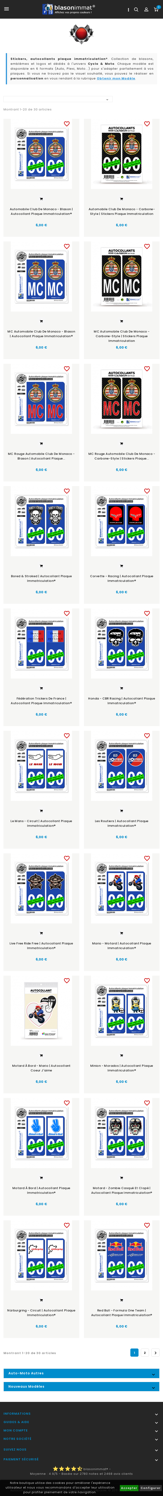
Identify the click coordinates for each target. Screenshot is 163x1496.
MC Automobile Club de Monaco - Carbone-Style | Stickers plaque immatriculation (121, 336)
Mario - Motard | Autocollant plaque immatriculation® (121, 945)
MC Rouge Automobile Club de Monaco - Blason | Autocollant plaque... (41, 455)
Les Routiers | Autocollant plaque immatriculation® (122, 822)
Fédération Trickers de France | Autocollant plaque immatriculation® (41, 700)
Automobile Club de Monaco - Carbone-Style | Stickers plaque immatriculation (122, 211)
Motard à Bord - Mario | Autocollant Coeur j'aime (41, 1067)
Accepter (129, 1488)
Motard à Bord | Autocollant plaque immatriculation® (41, 1189)
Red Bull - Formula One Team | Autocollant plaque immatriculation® (121, 1312)
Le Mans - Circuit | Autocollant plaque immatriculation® (41, 822)
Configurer (151, 1488)
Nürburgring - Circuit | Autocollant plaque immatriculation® (41, 1312)
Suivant (155, 1352)
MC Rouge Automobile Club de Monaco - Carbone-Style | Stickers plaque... (121, 455)
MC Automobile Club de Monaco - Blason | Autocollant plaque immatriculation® (41, 333)
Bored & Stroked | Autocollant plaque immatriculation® (41, 578)
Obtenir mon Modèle (116, 78)
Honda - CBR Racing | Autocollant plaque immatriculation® (121, 700)
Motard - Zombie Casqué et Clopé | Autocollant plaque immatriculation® (121, 1189)
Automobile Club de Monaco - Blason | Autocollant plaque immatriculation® (41, 211)
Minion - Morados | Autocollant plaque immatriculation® (121, 1067)
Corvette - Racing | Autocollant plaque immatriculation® (121, 578)
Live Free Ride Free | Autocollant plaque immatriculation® (41, 945)
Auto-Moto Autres (26, 1372)
